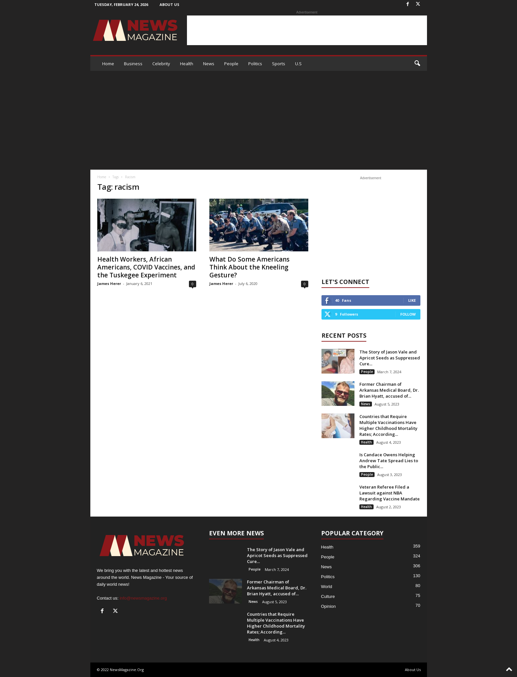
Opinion (328, 606)
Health (186, 64)
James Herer (109, 283)
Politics (255, 64)
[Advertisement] (307, 30)
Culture (328, 596)
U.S (298, 64)
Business (133, 64)
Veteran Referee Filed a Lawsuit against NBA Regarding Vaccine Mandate (389, 493)
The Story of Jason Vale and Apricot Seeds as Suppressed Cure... (389, 358)
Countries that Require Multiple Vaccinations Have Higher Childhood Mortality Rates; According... (388, 425)
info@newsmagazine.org (143, 598)
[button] (417, 63)
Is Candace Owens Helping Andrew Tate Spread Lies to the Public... (388, 460)
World (326, 586)
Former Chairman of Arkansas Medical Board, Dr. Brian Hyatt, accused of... (389, 390)
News (208, 64)
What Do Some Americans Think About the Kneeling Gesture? (249, 267)
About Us (169, 4)
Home (108, 64)
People (231, 64)
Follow (408, 314)
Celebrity (161, 64)
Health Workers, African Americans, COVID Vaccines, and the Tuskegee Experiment (146, 267)
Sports (278, 64)
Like (412, 300)
